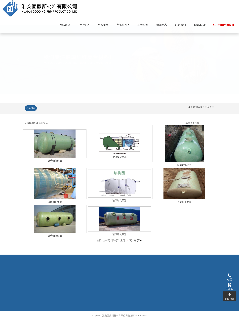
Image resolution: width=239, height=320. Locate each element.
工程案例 (142, 24)
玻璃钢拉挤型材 (98, 278)
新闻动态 (161, 24)
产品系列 (121, 24)
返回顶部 (229, 294)
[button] (18, 67)
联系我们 (180, 24)
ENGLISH (200, 24)
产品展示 (102, 24)
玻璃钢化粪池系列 (36, 126)
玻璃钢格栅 (95, 273)
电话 (229, 275)
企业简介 (84, 24)
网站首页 (65, 24)
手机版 (229, 285)
